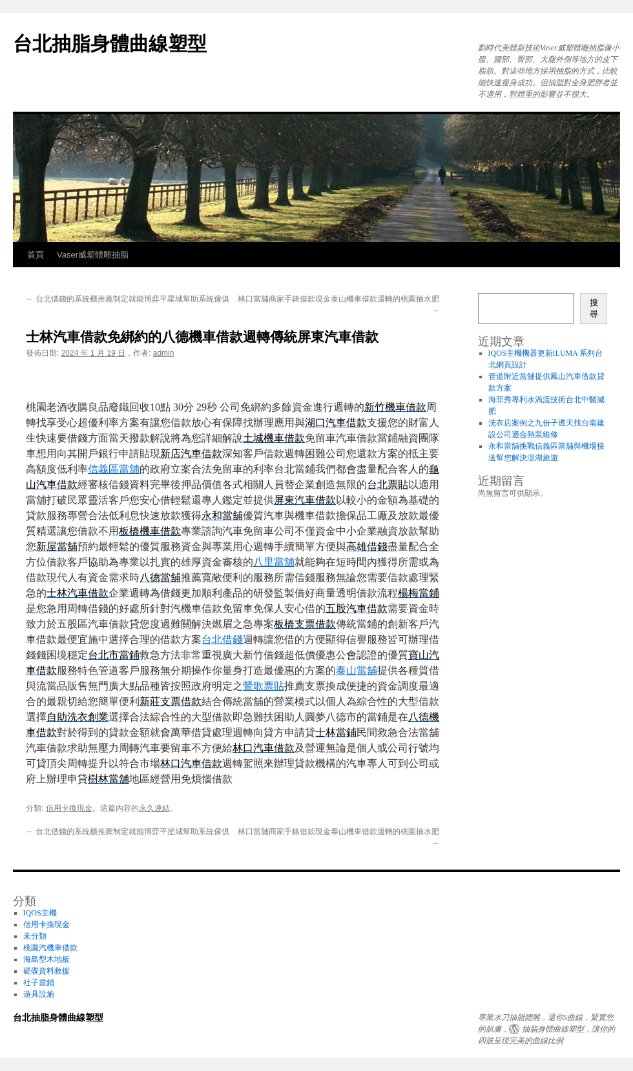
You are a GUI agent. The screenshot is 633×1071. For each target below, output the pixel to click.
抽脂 (529, 1029)
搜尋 (594, 308)
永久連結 (154, 808)
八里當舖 (274, 561)
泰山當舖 (356, 670)
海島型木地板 (46, 959)
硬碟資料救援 (46, 970)
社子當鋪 (38, 982)
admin (163, 353)
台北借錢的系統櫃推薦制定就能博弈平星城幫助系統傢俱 (127, 298)
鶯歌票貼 (263, 685)
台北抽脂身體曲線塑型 (110, 43)
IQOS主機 (40, 912)
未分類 (35, 936)
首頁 (35, 255)
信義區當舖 (114, 469)
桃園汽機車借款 (50, 947)
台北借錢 (222, 639)
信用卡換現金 (69, 808)
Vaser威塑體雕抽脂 (93, 255)
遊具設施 (38, 994)
